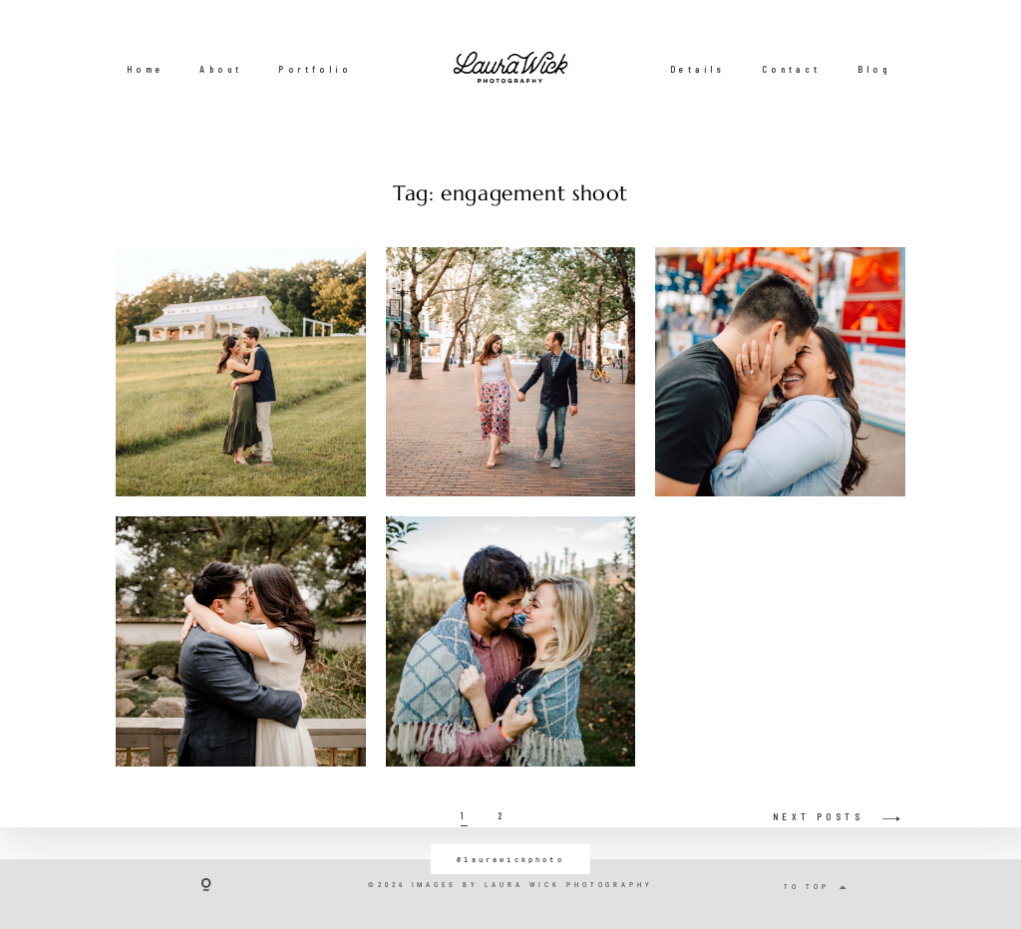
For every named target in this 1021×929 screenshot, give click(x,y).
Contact (792, 69)
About (220, 69)
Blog (874, 69)
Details (698, 69)
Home (146, 69)
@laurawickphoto (510, 858)
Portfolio (314, 69)
